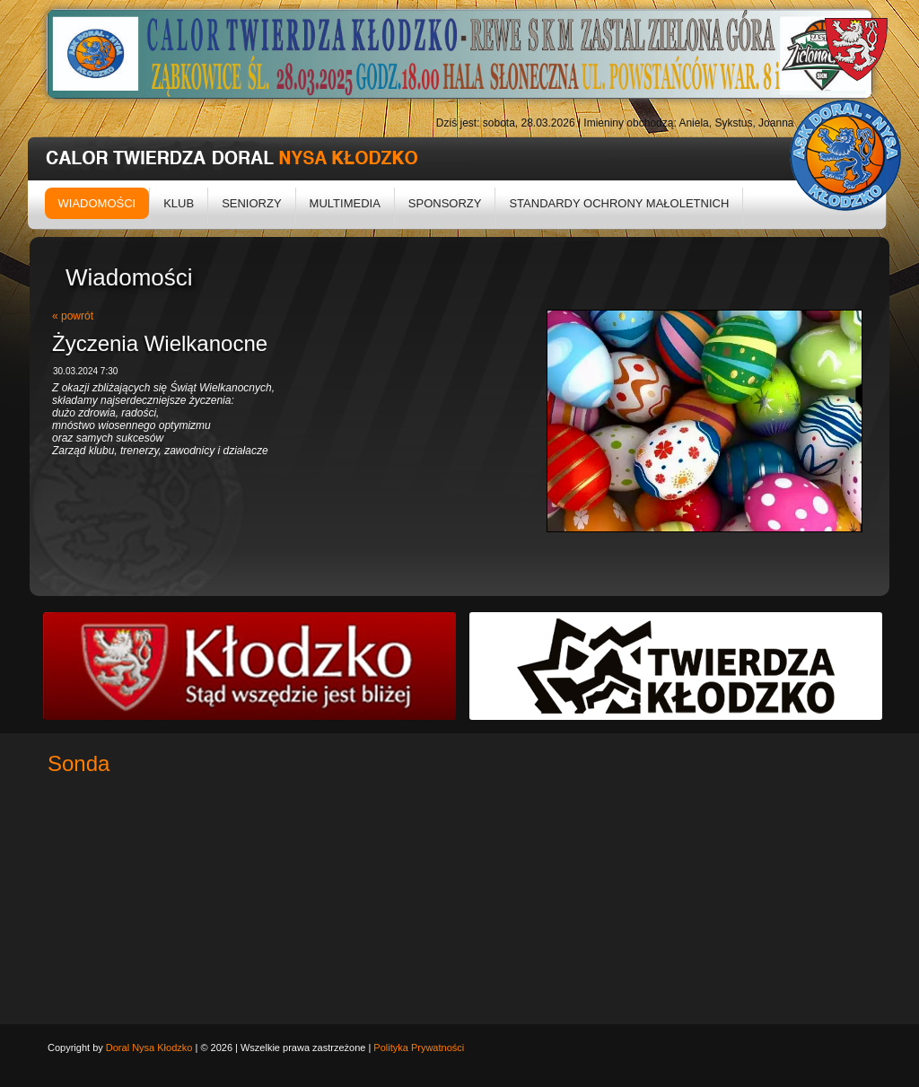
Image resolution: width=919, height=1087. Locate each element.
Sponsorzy (445, 203)
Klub (178, 203)
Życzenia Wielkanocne (159, 343)
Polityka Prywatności (418, 1047)
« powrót (72, 316)
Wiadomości (97, 203)
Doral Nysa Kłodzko (149, 1047)
